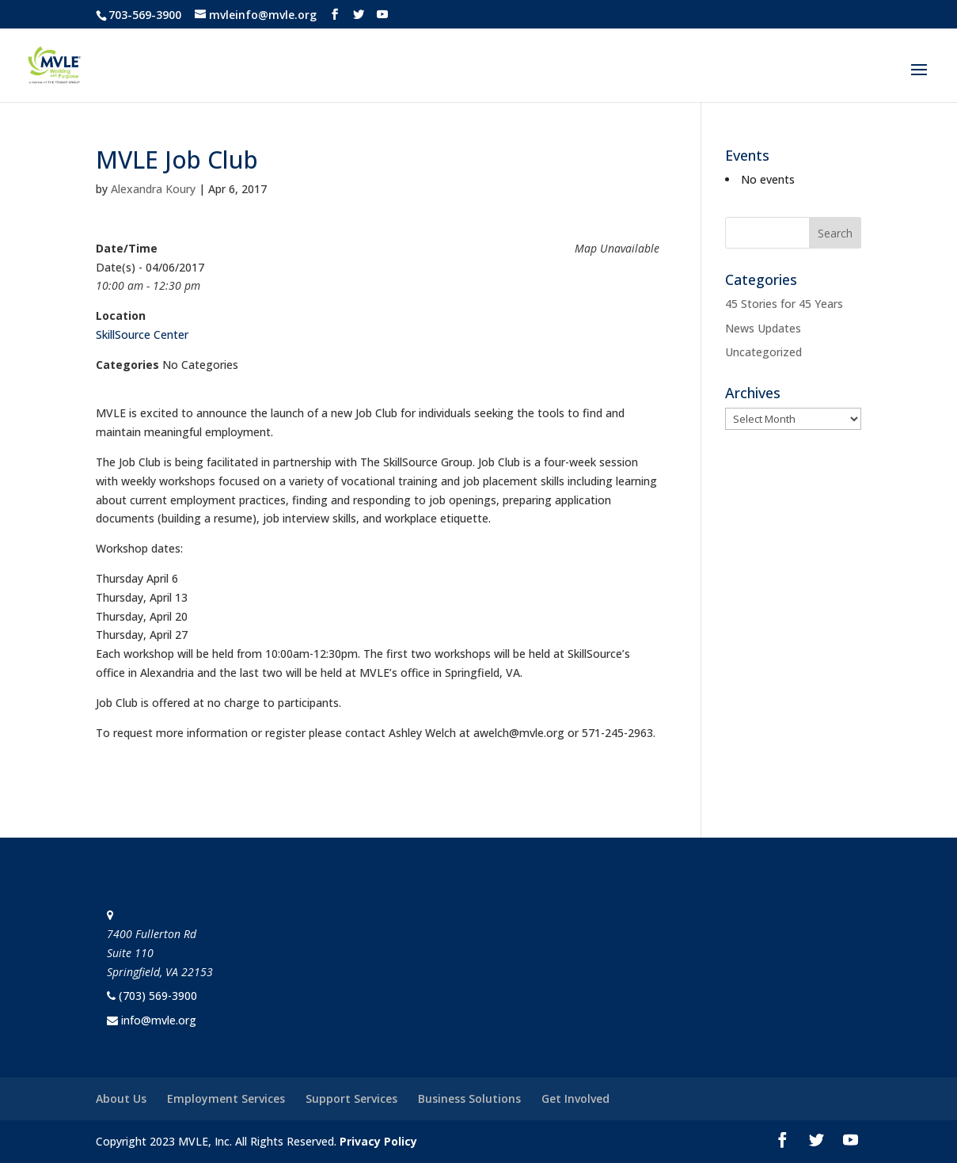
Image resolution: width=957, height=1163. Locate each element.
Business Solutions (469, 1098)
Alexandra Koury (153, 188)
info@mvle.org (158, 1020)
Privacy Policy (378, 1141)
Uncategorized (763, 351)
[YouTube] (382, 15)
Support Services (351, 1098)
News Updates (763, 328)
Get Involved (575, 1098)
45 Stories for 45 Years (784, 303)
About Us (121, 1098)
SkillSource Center (142, 334)
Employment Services (226, 1098)
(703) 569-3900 (158, 995)
